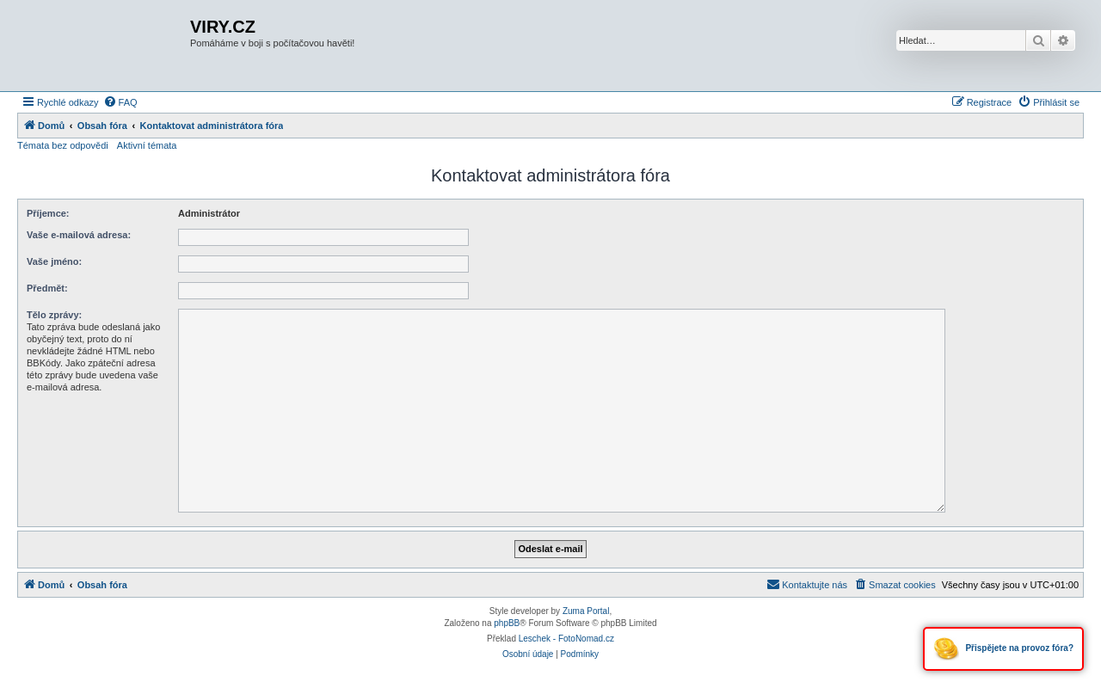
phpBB (507, 623)
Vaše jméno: (54, 261)
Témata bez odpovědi (62, 145)
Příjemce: (48, 213)
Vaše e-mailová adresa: (79, 235)
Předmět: (47, 288)
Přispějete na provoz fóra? (1003, 648)
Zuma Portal (586, 611)
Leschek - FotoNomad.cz (566, 638)
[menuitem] (120, 102)
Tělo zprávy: (54, 315)
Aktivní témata (147, 145)
